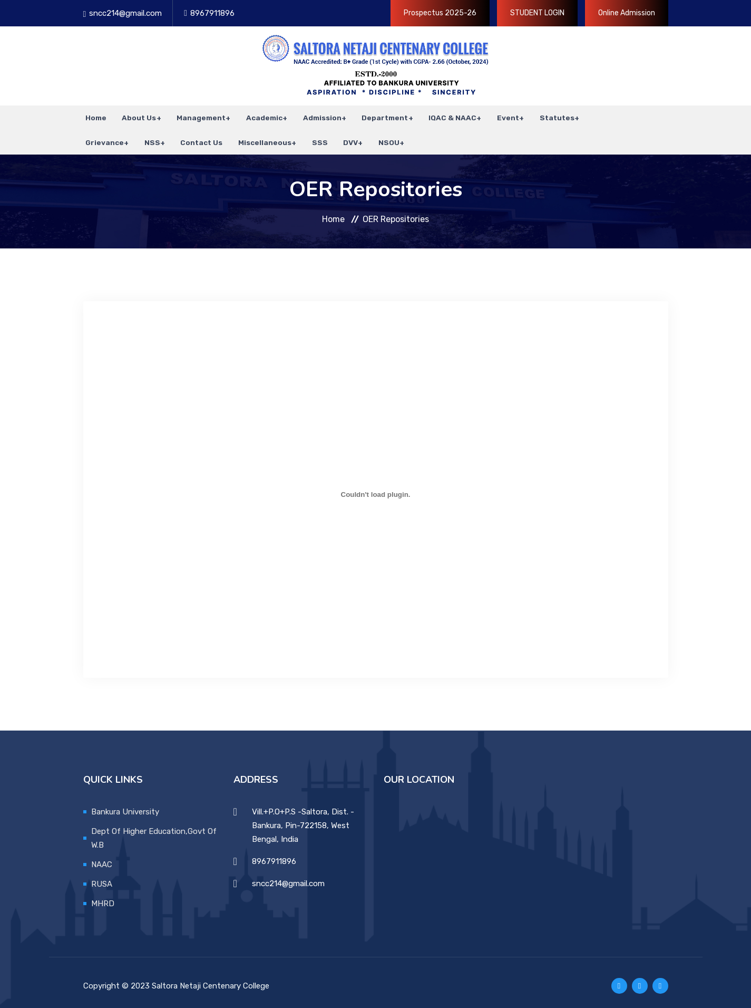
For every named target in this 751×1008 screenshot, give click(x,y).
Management (195, 116)
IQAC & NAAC (443, 116)
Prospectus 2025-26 (440, 12)
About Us (135, 116)
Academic (258, 116)
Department (377, 116)
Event (498, 116)
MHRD (102, 896)
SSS (312, 137)
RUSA (101, 877)
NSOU (378, 137)
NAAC (101, 857)
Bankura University (125, 805)
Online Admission (626, 12)
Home (93, 116)
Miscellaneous (258, 137)
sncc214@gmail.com (125, 13)
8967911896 (212, 13)
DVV (341, 137)
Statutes (546, 116)
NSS (149, 137)
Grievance (102, 137)
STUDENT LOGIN (537, 12)
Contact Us (198, 137)
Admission (315, 116)
